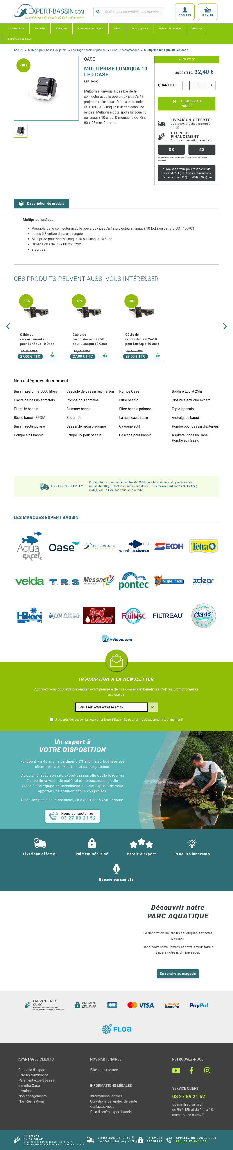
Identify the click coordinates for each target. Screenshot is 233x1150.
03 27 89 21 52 (195, 1141)
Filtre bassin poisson (135, 409)
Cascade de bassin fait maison (90, 391)
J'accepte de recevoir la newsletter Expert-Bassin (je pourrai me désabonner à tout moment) (119, 719)
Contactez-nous (102, 1107)
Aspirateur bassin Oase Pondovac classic (190, 437)
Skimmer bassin (78, 409)
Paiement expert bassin (36, 1080)
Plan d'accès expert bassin (111, 1112)
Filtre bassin (128, 400)
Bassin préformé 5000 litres (35, 391)
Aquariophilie (140, 28)
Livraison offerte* (191, 123)
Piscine (197, 28)
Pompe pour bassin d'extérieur (195, 426)
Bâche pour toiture (104, 1070)
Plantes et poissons (90, 28)
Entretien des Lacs (19, 39)
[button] (8, 326)
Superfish (73, 418)
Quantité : (167, 85)
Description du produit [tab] (41, 203)
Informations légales (106, 1096)
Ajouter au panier (186, 104)
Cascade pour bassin (135, 435)
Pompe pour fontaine (82, 400)
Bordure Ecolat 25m (187, 391)
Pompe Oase (129, 391)
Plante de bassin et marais (34, 400)
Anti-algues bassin (186, 418)
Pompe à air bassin (28, 435)
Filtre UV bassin (26, 409)
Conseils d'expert (31, 1070)
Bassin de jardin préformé (86, 426)
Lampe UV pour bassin (83, 435)
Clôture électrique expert (191, 400)
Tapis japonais (183, 409)
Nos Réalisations (31, 1101)
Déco (117, 28)
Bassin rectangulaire (29, 426)
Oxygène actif (129, 426)
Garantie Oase (29, 1086)
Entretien (61, 28)
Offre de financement (192, 136)
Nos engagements (32, 1096)
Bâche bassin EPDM (29, 418)
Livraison (25, 1091)
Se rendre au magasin (178, 974)
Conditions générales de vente (113, 1101)
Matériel (40, 28)
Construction (16, 28)
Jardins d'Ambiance (33, 1075)
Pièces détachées (170, 28)
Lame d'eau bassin (133, 418)
